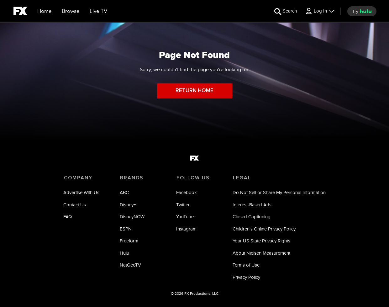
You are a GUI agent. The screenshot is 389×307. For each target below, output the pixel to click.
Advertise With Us (82, 193)
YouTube (185, 217)
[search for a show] (285, 11)
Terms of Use (245, 265)
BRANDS (132, 177)
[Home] (44, 11)
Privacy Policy (246, 277)
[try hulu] (361, 11)
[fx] (20, 12)
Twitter (183, 205)
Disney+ (128, 205)
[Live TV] (98, 11)
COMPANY (78, 177)
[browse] (71, 11)
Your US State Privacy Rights (261, 241)
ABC (124, 193)
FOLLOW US (192, 177)
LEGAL (241, 177)
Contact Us (75, 205)
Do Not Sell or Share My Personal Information (278, 193)
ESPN (126, 229)
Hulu (124, 253)
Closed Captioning (251, 217)
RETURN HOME (194, 90)
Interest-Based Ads (251, 205)
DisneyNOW (132, 217)
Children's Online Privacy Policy (263, 229)
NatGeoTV (130, 265)
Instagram (186, 229)
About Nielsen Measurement (261, 253)
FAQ (68, 217)
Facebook (186, 193)
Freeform (129, 241)
